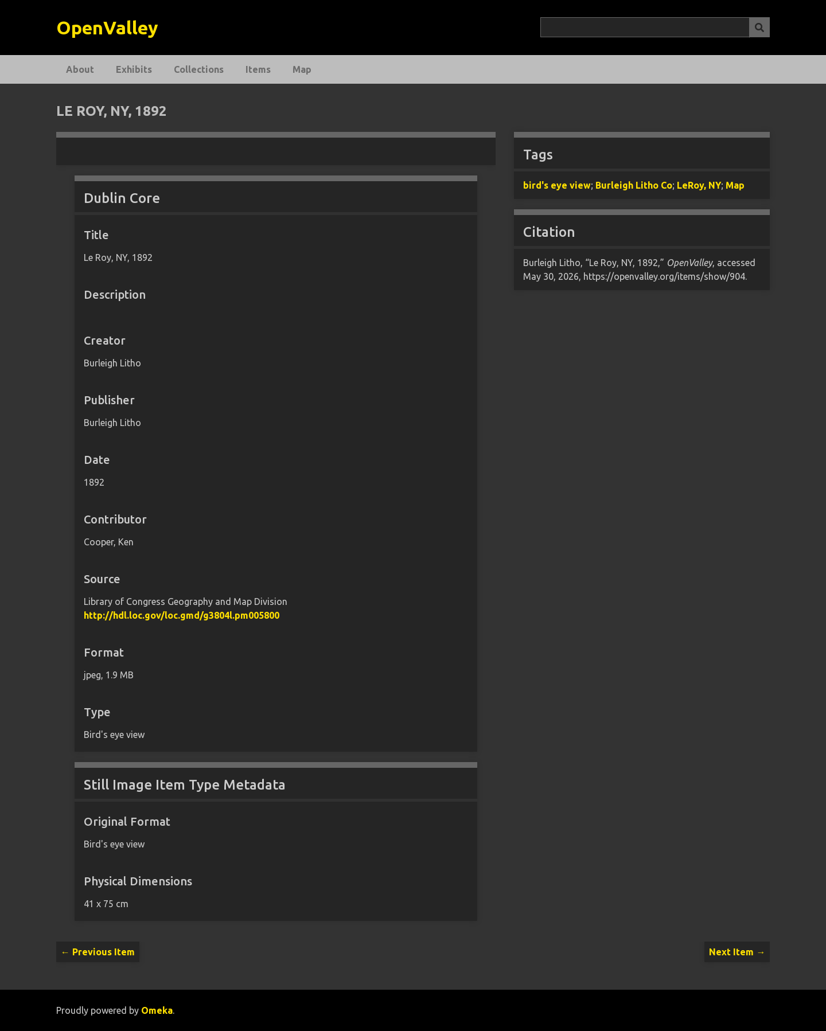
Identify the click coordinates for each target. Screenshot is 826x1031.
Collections (199, 69)
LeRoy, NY (699, 185)
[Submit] (759, 27)
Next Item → (737, 952)
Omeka (157, 1010)
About (80, 69)
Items (258, 69)
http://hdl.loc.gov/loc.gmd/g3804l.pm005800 (181, 615)
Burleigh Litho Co (633, 185)
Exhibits (134, 69)
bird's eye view (557, 185)
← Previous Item (98, 952)
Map (302, 69)
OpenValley (107, 27)
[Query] (655, 27)
